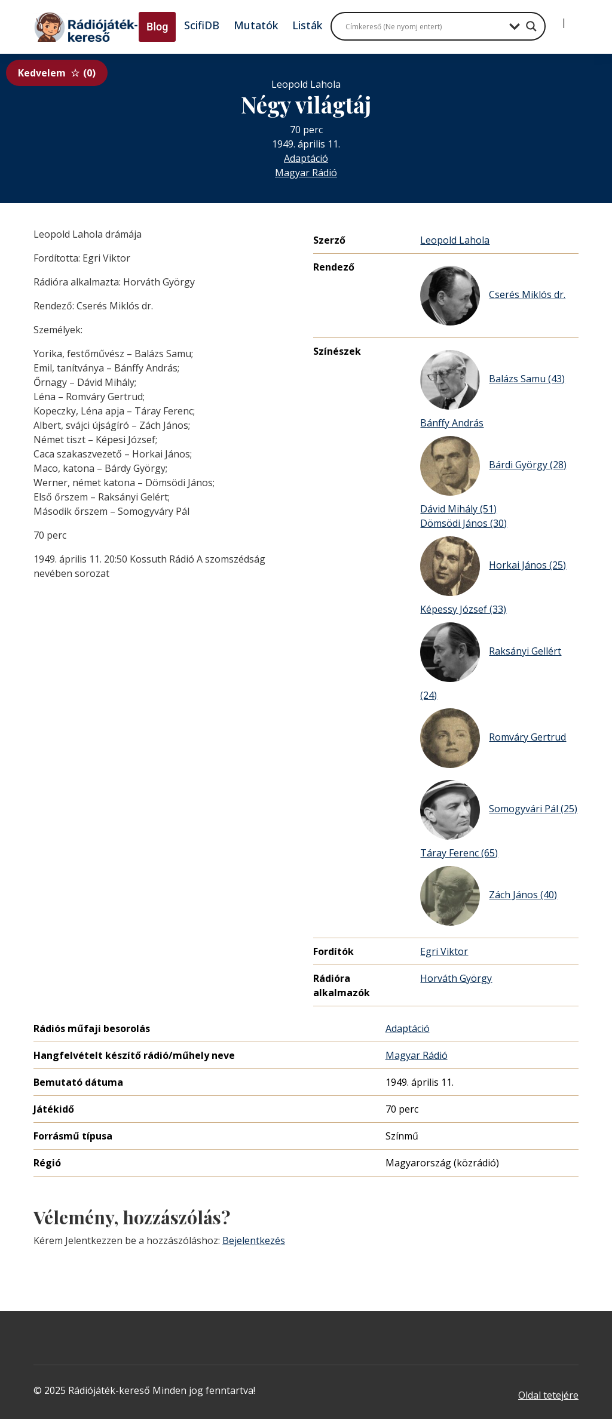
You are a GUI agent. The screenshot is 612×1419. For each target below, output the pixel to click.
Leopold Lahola (454, 240)
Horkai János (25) (493, 566)
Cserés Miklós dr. (492, 295)
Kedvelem (57, 73)
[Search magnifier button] (531, 26)
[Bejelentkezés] (554, 18)
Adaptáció (306, 158)
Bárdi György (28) (493, 466)
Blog (157, 26)
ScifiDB (201, 25)
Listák (307, 25)
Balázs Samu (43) (492, 380)
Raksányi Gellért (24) (490, 662)
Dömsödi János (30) (463, 523)
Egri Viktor (444, 951)
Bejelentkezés (253, 1240)
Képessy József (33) (463, 609)
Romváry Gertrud (493, 738)
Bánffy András (452, 422)
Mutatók (256, 25)
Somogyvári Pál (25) (498, 810)
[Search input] (424, 26)
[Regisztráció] (574, 18)
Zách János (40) (488, 896)
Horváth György (456, 978)
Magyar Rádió (306, 172)
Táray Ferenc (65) (459, 852)
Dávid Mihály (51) (458, 508)
